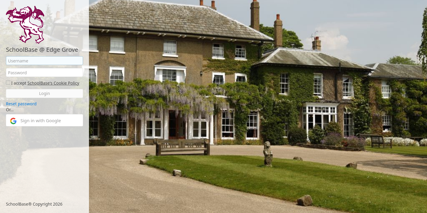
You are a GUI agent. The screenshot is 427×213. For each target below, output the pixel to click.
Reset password (21, 103)
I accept (18, 83)
